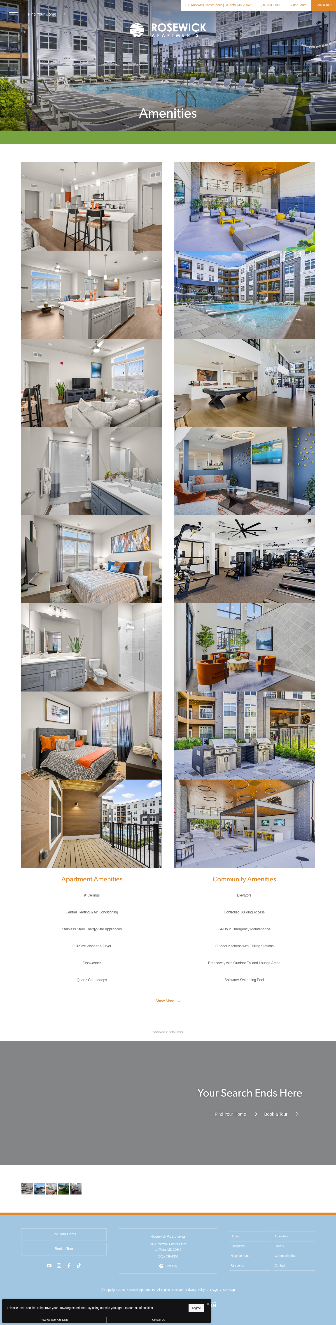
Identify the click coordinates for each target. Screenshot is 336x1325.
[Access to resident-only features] (38, 1189)
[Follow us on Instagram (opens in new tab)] (59, 1266)
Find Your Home (46, 14)
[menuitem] (250, 1236)
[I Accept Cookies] (157, 1302)
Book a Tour (281, 1114)
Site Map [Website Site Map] (229, 1290)
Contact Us (120, 1319)
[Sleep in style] (50, 1189)
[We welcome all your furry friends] (61, 1189)
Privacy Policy (195, 1290)
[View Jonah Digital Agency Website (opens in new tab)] (207, 1305)
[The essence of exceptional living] (27, 1189)
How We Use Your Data (41, 1319)
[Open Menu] (13, 14)
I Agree (145, 1307)
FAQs (214, 1290)
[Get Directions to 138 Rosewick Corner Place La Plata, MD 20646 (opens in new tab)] (218, 5)
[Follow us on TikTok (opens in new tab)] (79, 1266)
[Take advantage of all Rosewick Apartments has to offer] (73, 1189)
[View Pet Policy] (168, 1266)
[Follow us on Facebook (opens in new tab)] (69, 1266)
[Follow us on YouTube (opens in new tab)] (49, 1266)
